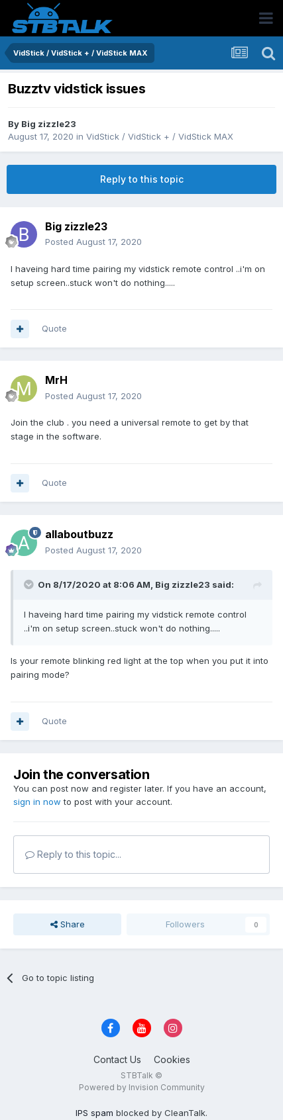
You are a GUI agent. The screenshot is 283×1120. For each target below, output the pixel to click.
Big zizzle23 (48, 123)
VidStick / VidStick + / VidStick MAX (159, 136)
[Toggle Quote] (30, 584)
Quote (54, 328)
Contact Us (117, 1059)
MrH (56, 380)
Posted (93, 241)
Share (67, 924)
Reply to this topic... (73, 854)
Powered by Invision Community (142, 1087)
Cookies (172, 1059)
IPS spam (94, 1112)
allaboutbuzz (79, 534)
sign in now (37, 801)
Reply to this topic (142, 179)
